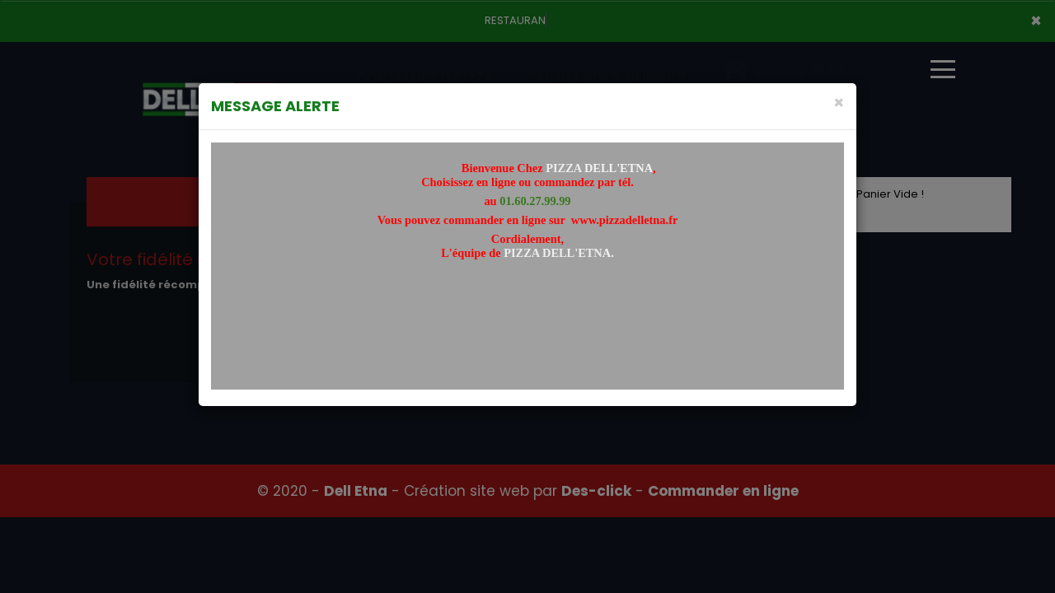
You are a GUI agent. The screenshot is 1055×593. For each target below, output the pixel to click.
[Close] (838, 102)
